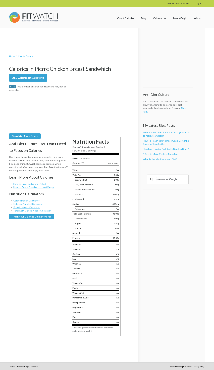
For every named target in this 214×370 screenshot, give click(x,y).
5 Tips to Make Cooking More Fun (160, 154)
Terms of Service (175, 367)
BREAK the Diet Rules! (178, 3)
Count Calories (125, 18)
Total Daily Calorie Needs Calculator (32, 210)
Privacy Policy (199, 367)
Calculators (159, 18)
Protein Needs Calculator (26, 207)
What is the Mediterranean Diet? (160, 159)
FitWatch (33, 17)
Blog (143, 18)
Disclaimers (187, 367)
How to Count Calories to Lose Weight (33, 187)
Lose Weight (180, 18)
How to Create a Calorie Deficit (29, 183)
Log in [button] (198, 3)
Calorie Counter (26, 56)
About (197, 18)
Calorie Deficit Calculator (26, 200)
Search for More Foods (25, 136)
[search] (168, 179)
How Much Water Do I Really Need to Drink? (166, 149)
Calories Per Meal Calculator (28, 203)
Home (12, 56)
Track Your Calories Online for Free (31, 216)
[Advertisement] (70, 37)
